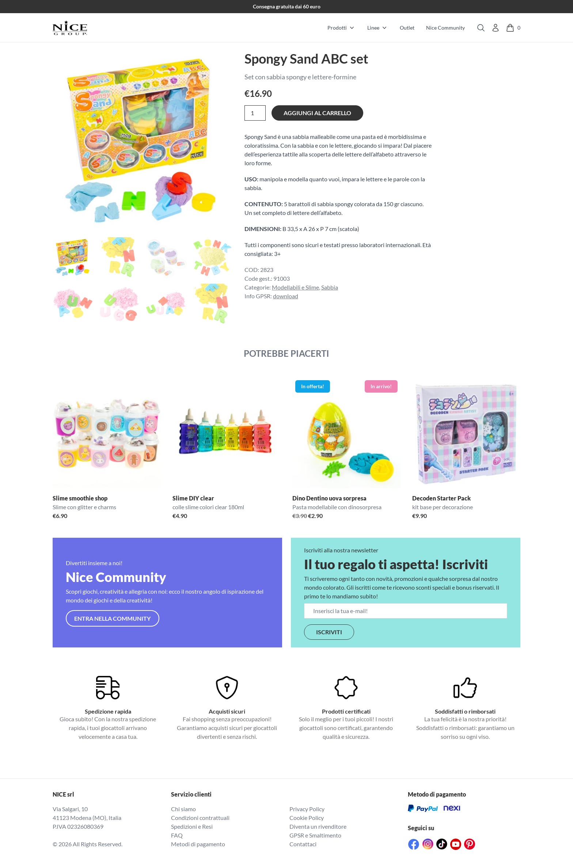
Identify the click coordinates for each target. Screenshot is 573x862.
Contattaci (302, 843)
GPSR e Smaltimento (315, 835)
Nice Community (445, 27)
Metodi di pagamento (198, 843)
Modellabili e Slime (295, 287)
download (285, 295)
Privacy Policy (307, 808)
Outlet (407, 27)
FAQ (177, 835)
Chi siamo (183, 808)
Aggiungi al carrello (317, 112)
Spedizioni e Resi (192, 826)
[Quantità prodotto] (255, 113)
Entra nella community (112, 618)
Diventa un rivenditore (317, 826)
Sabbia (329, 287)
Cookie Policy (306, 817)
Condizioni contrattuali (200, 817)
